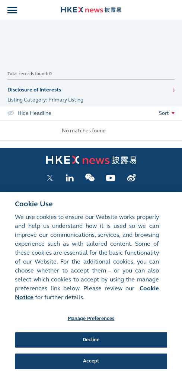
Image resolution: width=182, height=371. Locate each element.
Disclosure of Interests (34, 90)
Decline (91, 344)
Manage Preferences (91, 323)
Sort (164, 113)
